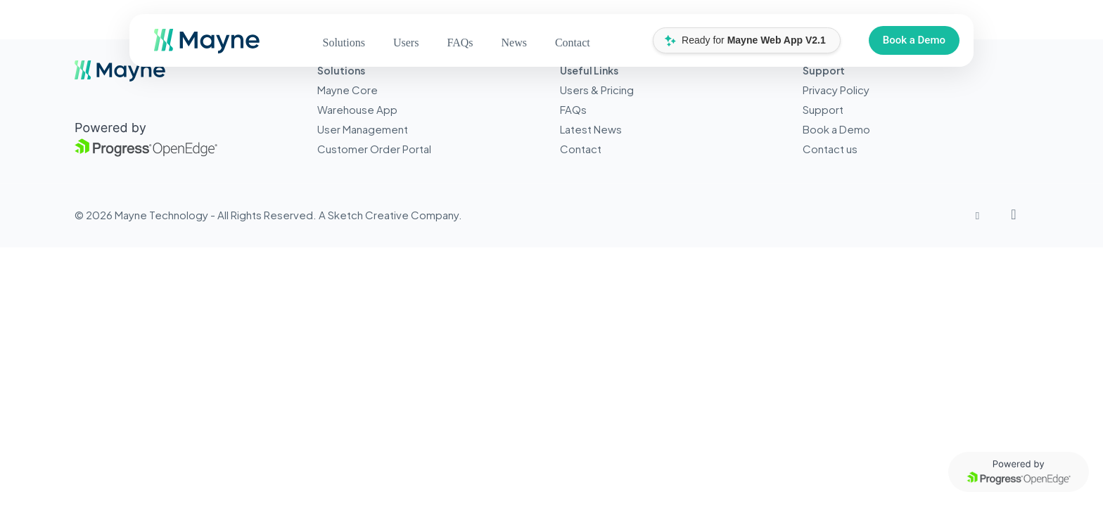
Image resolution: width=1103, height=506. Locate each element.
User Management (362, 129)
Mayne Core (347, 89)
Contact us (830, 148)
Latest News (591, 129)
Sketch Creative (368, 214)
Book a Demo (914, 40)
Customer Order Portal (374, 148)
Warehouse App (357, 109)
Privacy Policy (836, 89)
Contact (580, 148)
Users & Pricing (597, 89)
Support (823, 109)
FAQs (573, 109)
